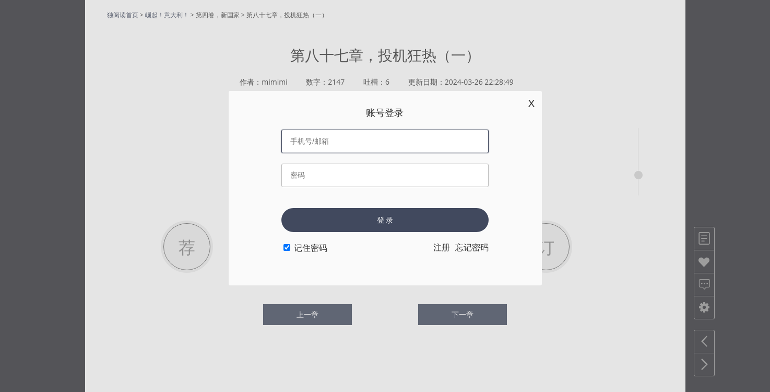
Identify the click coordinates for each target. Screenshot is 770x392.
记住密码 (310, 248)
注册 (441, 247)
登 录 (385, 220)
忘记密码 (472, 247)
